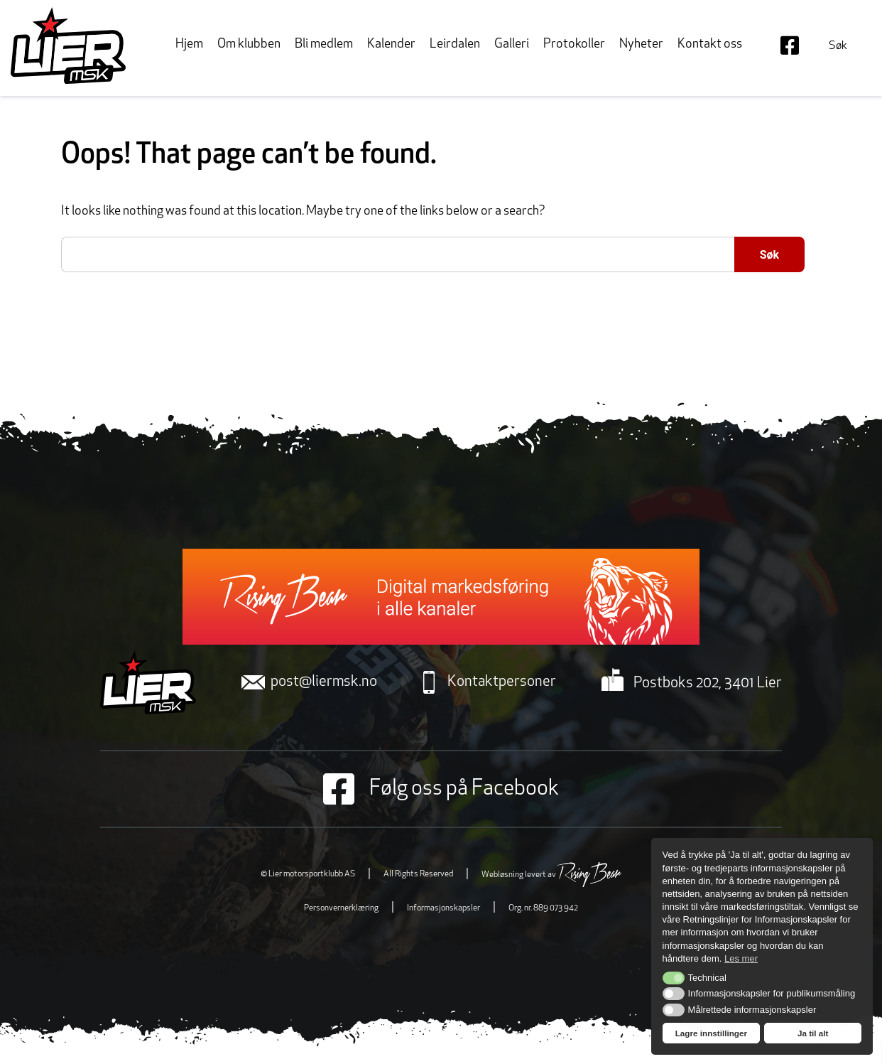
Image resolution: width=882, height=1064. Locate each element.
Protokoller (574, 44)
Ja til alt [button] (813, 1033)
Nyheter (641, 44)
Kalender (391, 44)
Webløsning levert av (551, 875)
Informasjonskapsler (443, 908)
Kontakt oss (709, 44)
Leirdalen (455, 44)
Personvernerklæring (341, 908)
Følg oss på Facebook (441, 789)
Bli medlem (324, 44)
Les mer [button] (741, 958)
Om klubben (249, 44)
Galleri (511, 44)
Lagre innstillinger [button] (711, 1033)
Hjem (189, 44)
